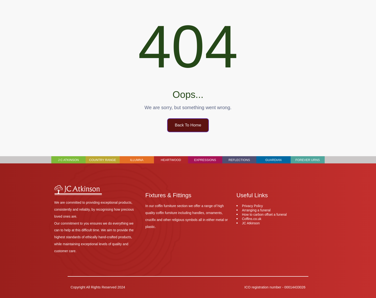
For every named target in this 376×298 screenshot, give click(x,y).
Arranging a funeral (256, 210)
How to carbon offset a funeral (264, 214)
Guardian (273, 160)
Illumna (136, 160)
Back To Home (188, 125)
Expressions (205, 160)
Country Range (102, 160)
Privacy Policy (252, 206)
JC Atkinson (251, 223)
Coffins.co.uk (251, 219)
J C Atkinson (68, 160)
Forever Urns (307, 160)
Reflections (239, 160)
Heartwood (171, 160)
